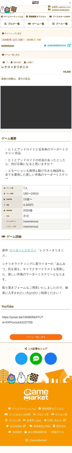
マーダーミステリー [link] (22, 257)
